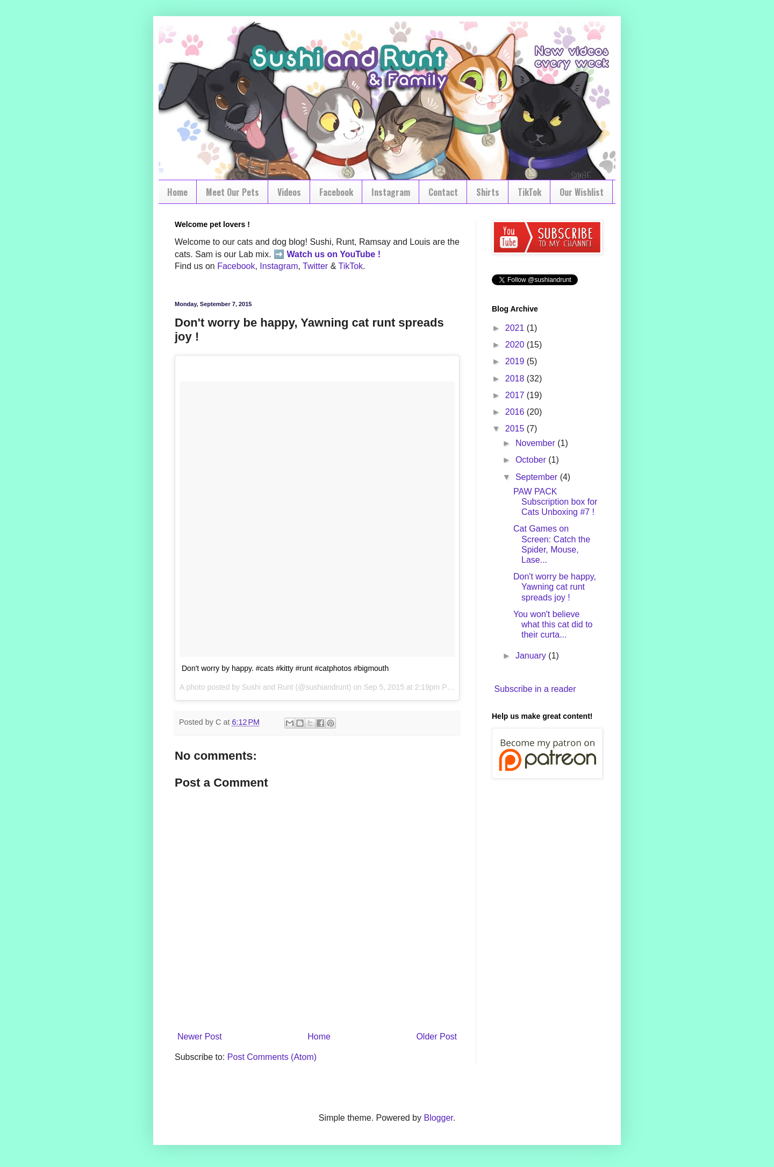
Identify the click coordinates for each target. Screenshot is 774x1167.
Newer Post (199, 1036)
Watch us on (312, 254)
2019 (516, 361)
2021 (516, 328)
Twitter (315, 266)
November (536, 443)
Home (177, 192)
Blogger (438, 1117)
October (531, 459)
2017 (516, 395)
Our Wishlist (582, 192)
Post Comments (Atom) (272, 1057)
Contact (443, 192)
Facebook (336, 192)
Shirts (487, 192)
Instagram (390, 192)
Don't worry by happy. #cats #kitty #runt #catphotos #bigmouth (285, 668)
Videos (289, 192)
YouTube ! (359, 254)
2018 (516, 378)
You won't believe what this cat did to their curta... (553, 624)
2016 (516, 411)
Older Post (436, 1036)
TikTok (529, 192)
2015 (516, 428)
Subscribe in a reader (535, 689)
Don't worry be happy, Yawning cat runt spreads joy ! (554, 587)
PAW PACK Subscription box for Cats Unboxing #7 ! (555, 502)
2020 (516, 344)
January (531, 655)
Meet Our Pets (232, 192)
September (537, 477)
